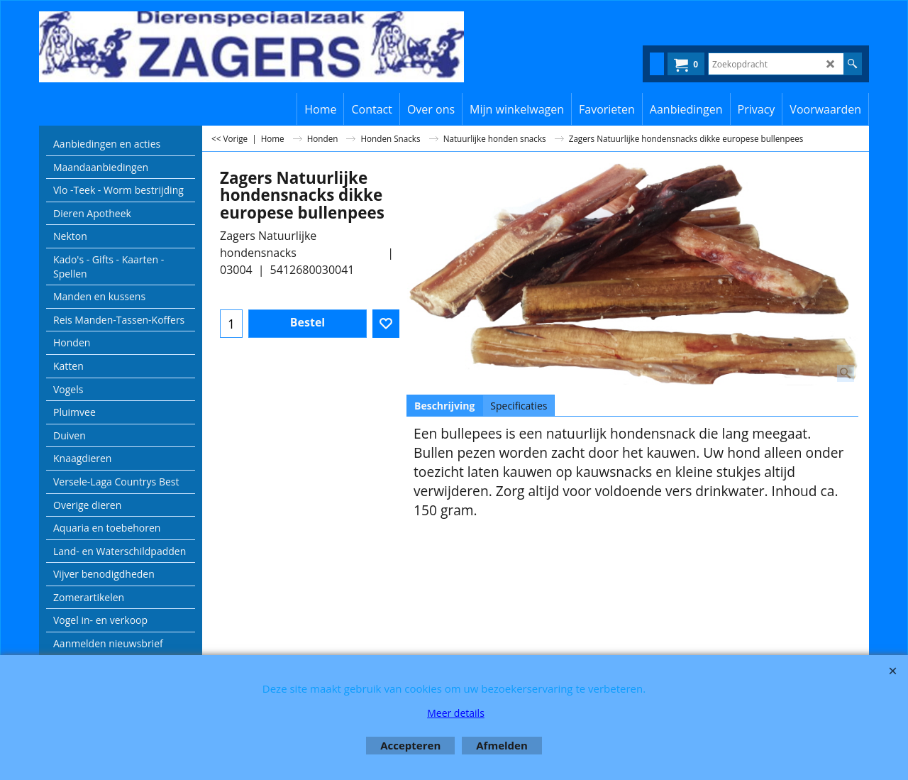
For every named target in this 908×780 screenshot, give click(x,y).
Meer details (456, 713)
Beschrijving (444, 405)
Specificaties (518, 405)
